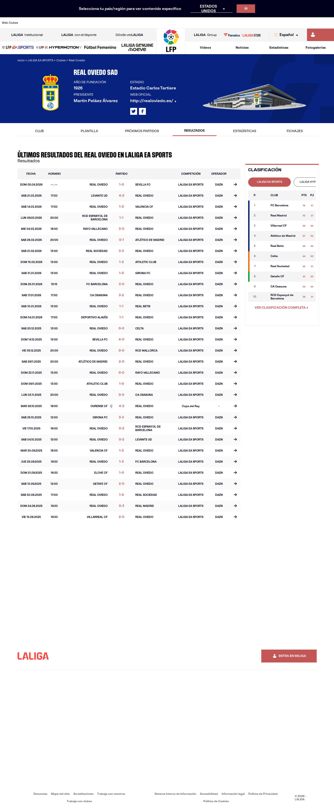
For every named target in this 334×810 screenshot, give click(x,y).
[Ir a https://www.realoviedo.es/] (265, 22)
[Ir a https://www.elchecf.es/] (93, 22)
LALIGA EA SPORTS (269, 181)
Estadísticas (278, 47)
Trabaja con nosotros (111, 793)
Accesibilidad (209, 793)
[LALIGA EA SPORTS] (18, 48)
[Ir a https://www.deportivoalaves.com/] (77, 22)
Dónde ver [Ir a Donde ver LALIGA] (129, 35)
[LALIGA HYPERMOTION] (59, 48)
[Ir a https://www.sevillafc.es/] (297, 22)
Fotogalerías (316, 47)
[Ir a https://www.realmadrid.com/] (250, 22)
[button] (18, 47)
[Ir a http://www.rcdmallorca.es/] (218, 22)
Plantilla (89, 131)
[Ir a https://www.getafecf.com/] (124, 22)
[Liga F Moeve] (100, 47)
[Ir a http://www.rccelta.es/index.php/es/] (187, 22)
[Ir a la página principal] (171, 52)
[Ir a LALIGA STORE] (242, 35)
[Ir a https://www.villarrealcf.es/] (328, 22)
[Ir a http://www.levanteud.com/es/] (155, 22)
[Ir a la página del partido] (235, 184)
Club (39, 131)
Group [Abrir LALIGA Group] (205, 35)
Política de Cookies (216, 801)
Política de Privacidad (263, 793)
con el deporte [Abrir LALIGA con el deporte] (78, 35)
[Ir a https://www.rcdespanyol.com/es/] (203, 22)
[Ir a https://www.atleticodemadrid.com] (45, 22)
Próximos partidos (142, 131)
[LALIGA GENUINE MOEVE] (137, 47)
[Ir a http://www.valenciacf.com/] (313, 22)
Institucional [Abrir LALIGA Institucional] (27, 35)
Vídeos (205, 47)
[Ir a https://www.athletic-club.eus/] (30, 22)
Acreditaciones (83, 793)
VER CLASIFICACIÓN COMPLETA (281, 307)
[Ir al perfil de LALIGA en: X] (133, 111)
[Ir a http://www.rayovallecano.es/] (171, 22)
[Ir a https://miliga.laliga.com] (320, 35)
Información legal (233, 793)
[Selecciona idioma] (287, 35)
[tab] (269, 182)
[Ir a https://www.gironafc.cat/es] (140, 22)
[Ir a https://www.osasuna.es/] (61, 22)
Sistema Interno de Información (175, 793)
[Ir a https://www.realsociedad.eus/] (281, 22)
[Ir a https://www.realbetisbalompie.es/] (234, 22)
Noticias (242, 47)
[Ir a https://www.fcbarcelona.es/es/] (108, 22)
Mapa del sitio (60, 793)
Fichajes (295, 131)
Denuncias (40, 793)
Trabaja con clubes (79, 801)
